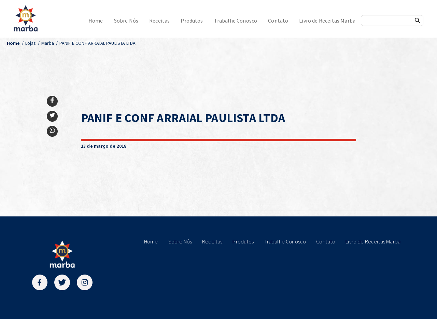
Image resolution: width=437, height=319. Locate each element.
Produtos (192, 20)
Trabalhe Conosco (235, 20)
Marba (47, 43)
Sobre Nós (126, 20)
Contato (278, 20)
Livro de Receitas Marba (327, 20)
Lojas (30, 43)
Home (95, 20)
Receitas (159, 20)
